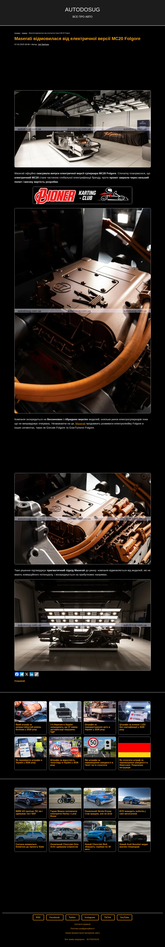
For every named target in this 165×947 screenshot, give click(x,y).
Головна (17, 33)
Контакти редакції (82, 884)
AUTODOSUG (82, 10)
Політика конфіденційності (82, 888)
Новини (24, 33)
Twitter (72, 877)
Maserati (80, 423)
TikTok (108, 877)
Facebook (54, 877)
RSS (38, 877)
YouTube (124, 877)
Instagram (90, 877)
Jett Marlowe (43, 44)
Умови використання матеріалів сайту (82, 892)
